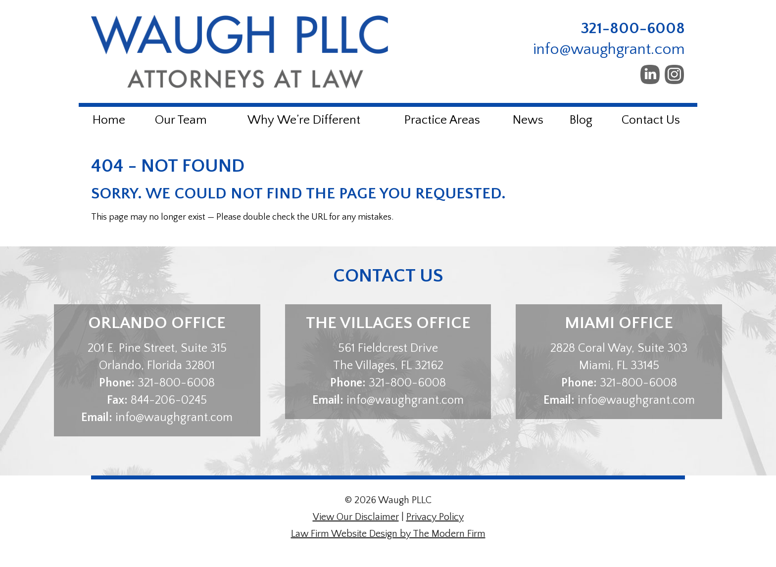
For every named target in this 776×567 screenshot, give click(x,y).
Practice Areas (442, 120)
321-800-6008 (633, 28)
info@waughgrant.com (609, 49)
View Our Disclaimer (356, 517)
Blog (581, 120)
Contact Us (651, 120)
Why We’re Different (303, 120)
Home (109, 120)
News (528, 120)
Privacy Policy (435, 517)
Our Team (181, 120)
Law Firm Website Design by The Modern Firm (388, 533)
